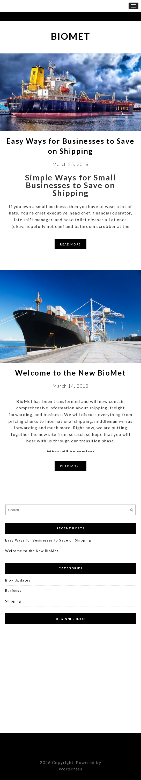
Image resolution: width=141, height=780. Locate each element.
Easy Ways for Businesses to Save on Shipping (48, 540)
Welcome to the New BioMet (70, 372)
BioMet (70, 36)
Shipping (13, 601)
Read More (70, 244)
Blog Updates (17, 580)
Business (13, 590)
